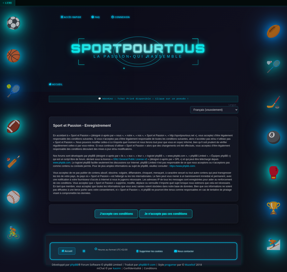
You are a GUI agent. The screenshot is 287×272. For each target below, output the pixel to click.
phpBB (74, 264)
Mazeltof (190, 264)
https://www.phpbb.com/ (182, 166)
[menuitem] (95, 17)
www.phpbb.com (62, 162)
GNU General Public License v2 (130, 159)
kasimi (117, 268)
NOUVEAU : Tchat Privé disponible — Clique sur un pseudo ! (145, 98)
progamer (171, 264)
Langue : (233, 104)
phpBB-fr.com (147, 264)
